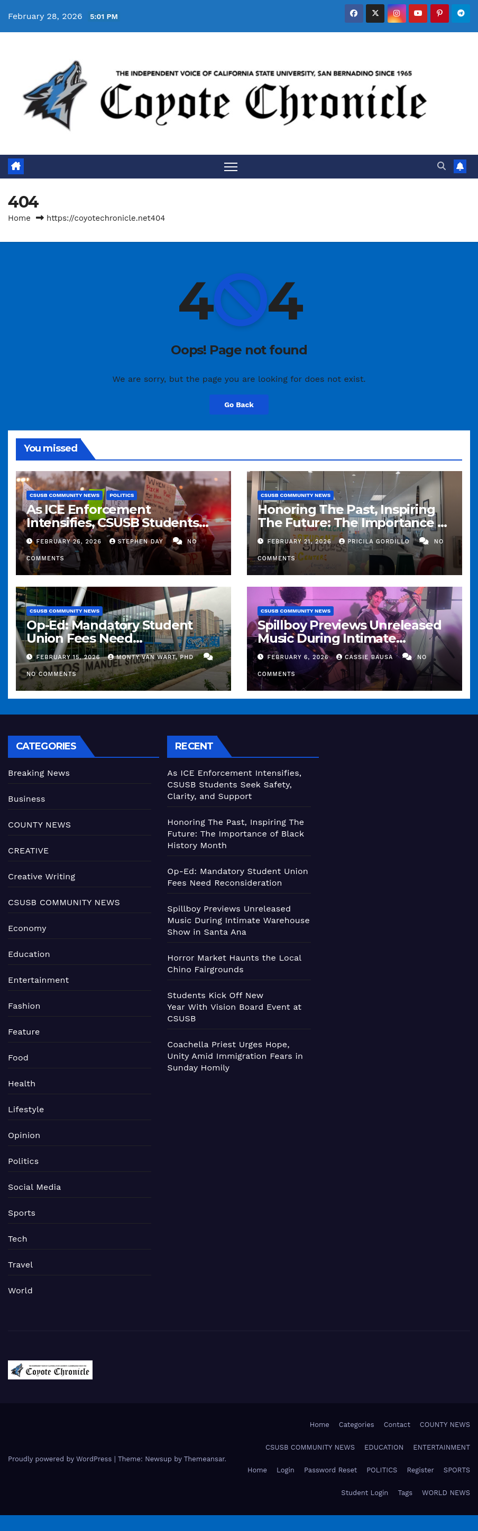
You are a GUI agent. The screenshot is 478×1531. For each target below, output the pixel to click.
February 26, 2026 (70, 542)
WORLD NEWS (446, 1493)
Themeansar (204, 1459)
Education (29, 954)
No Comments (51, 674)
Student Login (364, 1493)
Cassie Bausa (365, 657)
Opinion (24, 1135)
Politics (121, 496)
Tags (405, 1493)
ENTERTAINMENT (441, 1447)
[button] (441, 166)
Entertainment (38, 980)
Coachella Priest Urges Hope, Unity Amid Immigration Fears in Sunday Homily (235, 1056)
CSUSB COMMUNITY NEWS (64, 496)
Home (19, 218)
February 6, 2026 (299, 657)
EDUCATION (383, 1447)
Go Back (239, 405)
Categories (356, 1425)
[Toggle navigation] (231, 166)
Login (286, 1470)
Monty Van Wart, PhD (152, 657)
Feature (24, 1032)
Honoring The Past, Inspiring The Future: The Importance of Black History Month (354, 523)
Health (21, 1083)
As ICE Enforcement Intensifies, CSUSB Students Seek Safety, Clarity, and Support (234, 784)
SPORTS (457, 1470)
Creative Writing (41, 876)
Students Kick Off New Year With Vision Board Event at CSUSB (234, 1006)
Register (420, 1470)
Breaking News (39, 773)
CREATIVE (28, 851)
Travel (20, 1265)
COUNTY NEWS (39, 825)
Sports (21, 1213)
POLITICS (381, 1470)
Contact (397, 1425)
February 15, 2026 (69, 657)
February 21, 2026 (301, 542)
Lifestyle (26, 1109)
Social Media (34, 1187)
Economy (27, 928)
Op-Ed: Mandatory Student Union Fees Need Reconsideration (109, 638)
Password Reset (330, 1470)
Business (26, 799)
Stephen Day (137, 542)
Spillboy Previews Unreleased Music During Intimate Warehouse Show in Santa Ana (353, 638)
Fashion (24, 1006)
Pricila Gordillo (375, 542)
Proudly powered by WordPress (61, 1459)
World (20, 1290)
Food (18, 1058)
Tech (17, 1239)
